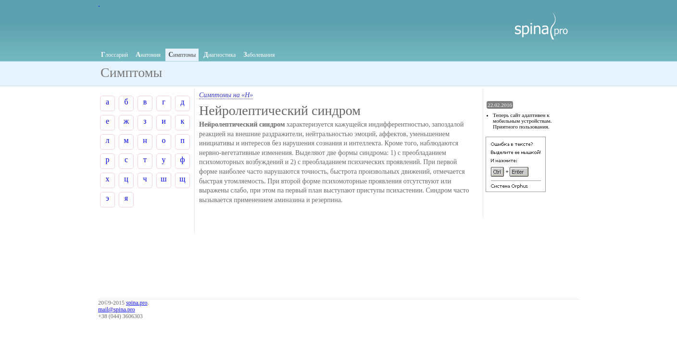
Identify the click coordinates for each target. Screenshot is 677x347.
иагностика (219, 54)
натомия (148, 54)
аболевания (259, 54)
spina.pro (136, 302)
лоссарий (114, 54)
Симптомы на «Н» (226, 95)
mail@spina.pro (116, 309)
